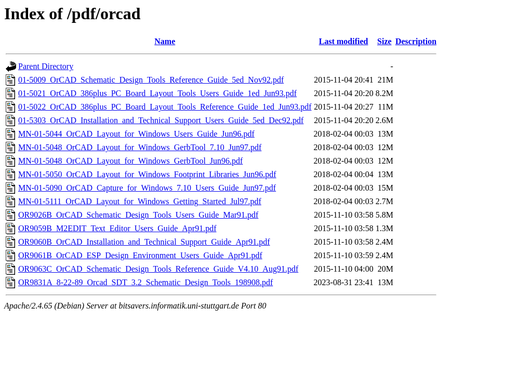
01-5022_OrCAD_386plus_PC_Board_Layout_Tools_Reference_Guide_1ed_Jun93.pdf (165, 106)
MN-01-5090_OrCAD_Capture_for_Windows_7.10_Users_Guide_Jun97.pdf (147, 187)
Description (415, 41)
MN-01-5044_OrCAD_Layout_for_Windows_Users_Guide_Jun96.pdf (136, 133)
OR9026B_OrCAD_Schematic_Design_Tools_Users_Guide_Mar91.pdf (138, 214)
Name (164, 41)
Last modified (343, 41)
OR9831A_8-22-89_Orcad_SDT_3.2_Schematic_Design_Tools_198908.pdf (145, 282)
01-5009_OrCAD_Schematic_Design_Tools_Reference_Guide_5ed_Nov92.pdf (151, 79)
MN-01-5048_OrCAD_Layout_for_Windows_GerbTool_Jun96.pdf (130, 160)
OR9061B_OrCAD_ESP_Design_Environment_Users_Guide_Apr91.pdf (140, 255)
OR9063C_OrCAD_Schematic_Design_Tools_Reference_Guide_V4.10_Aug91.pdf (158, 268)
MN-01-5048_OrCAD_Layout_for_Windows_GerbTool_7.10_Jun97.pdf (139, 147)
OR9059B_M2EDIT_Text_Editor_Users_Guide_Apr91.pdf (117, 228)
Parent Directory (45, 66)
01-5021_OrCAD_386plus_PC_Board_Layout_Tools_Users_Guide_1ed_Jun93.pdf (157, 93)
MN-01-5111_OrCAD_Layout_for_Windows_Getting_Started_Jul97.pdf (139, 201)
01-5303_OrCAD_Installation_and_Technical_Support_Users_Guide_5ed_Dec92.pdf (160, 120)
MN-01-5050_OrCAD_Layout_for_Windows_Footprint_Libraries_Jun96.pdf (147, 174)
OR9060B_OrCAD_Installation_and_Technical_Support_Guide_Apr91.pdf (144, 241)
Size (384, 41)
